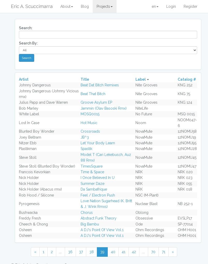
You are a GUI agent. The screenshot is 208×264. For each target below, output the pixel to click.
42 (134, 252)
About (66, 6)
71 (163, 252)
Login (171, 6)
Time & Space (92, 172)
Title (85, 79)
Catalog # (187, 79)
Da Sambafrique (94, 189)
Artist (23, 79)
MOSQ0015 (90, 114)
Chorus (87, 212)
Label (140, 79)
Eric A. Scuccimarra (32, 6)
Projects (105, 6)
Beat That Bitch (93, 94)
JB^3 (85, 137)
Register (190, 6)
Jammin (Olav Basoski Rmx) (104, 108)
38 (91, 252)
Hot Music (89, 123)
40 (113, 252)
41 (123, 252)
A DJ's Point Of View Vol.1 (102, 230)
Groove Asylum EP (96, 102)
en (155, 6)
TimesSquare (92, 166)
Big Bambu (90, 224)
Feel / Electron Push (98, 195)
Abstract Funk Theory (99, 218)
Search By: (28, 43)
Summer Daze (92, 184)
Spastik (86, 149)
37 (81, 252)
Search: (25, 28)
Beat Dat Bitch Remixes (100, 85)
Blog (85, 6)
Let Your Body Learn (98, 143)
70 (153, 252)
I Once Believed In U (97, 178)
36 (70, 252)
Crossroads (90, 131)
